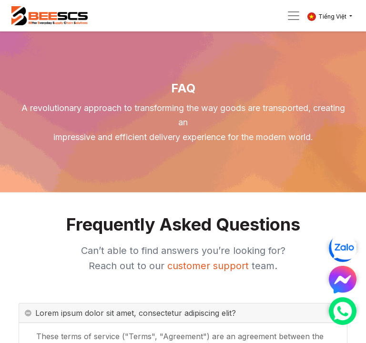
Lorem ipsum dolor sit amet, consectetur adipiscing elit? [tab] (135, 316)
